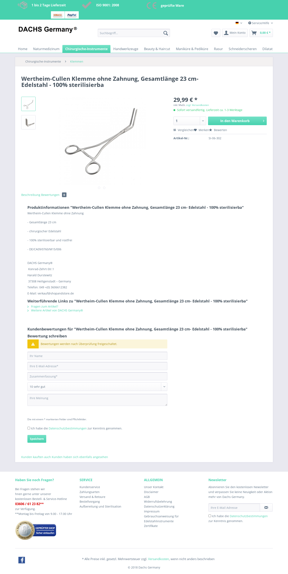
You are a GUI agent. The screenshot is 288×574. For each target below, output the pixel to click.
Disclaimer (151, 492)
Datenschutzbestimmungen (68, 428)
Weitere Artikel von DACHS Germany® (55, 310)
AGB (147, 497)
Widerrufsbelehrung (158, 501)
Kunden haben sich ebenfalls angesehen (80, 457)
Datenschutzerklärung (159, 506)
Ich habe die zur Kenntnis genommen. (76, 428)
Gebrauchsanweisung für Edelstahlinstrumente (161, 518)
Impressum (152, 511)
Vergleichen (183, 130)
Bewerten (218, 130)
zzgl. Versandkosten (197, 105)
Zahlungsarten (90, 492)
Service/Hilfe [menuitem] (259, 23)
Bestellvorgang (90, 501)
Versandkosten (158, 559)
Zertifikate (151, 526)
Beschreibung (30, 195)
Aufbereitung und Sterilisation (100, 506)
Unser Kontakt (153, 487)
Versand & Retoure (92, 497)
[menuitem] (134, 35)
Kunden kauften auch (36, 457)
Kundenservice (90, 487)
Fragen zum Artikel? (42, 306)
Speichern (37, 439)
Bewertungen (53, 195)
